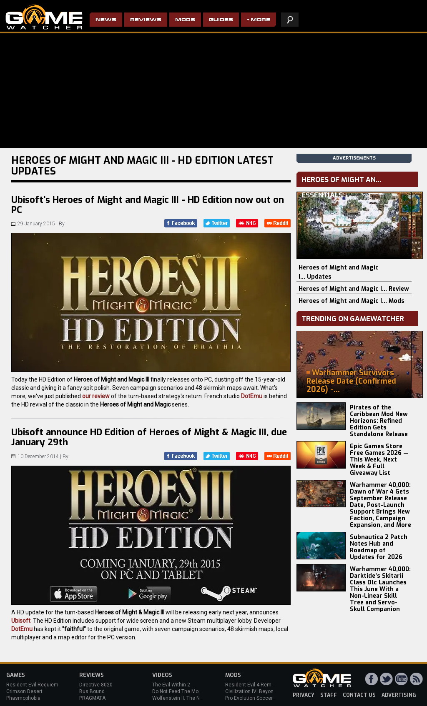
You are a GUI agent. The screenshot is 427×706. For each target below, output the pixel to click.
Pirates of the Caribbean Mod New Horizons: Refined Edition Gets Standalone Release (379, 421)
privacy (303, 695)
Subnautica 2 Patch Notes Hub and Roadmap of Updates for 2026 (378, 547)
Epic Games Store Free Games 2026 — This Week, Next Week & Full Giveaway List (379, 459)
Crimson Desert (24, 691)
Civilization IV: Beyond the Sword (263, 691)
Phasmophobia (23, 698)
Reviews (145, 20)
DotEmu (251, 396)
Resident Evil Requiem (32, 685)
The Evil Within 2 (171, 685)
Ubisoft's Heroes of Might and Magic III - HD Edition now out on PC (147, 205)
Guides (221, 20)
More (260, 20)
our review (96, 396)
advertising (399, 695)
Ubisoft (20, 620)
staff (328, 695)
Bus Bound (92, 691)
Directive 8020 (96, 685)
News (105, 20)
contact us (359, 695)
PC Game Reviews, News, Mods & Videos (44, 17)
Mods (185, 20)
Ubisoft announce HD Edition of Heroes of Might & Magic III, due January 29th (149, 437)
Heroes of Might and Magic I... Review (354, 289)
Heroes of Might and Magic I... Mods (351, 301)
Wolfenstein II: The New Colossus (191, 698)
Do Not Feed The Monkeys (182, 691)
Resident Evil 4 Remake (252, 685)
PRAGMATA (92, 698)
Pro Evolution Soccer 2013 (255, 698)
